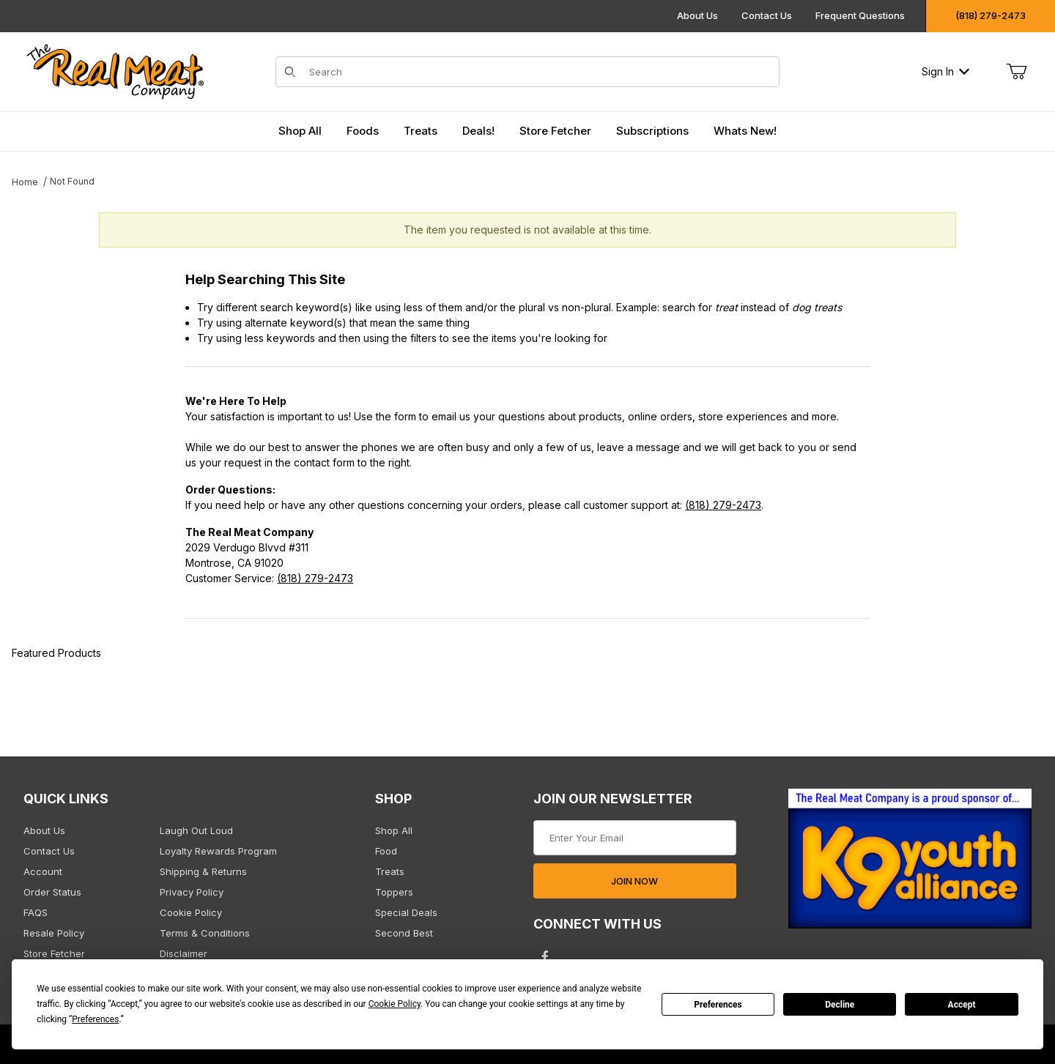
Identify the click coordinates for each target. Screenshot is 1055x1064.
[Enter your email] (634, 837)
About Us (697, 15)
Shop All (393, 830)
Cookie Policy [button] (395, 1004)
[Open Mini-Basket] (1016, 71)
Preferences (718, 1005)
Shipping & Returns (203, 871)
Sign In (945, 71)
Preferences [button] (95, 1019)
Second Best (404, 933)
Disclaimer (183, 953)
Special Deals (406, 912)
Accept (962, 1005)
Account (42, 871)
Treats (389, 871)
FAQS (35, 912)
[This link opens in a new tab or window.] (910, 863)
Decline (839, 1005)
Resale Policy (53, 933)
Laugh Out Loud (196, 830)
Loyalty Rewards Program (218, 851)
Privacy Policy (191, 892)
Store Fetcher (54, 953)
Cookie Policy (191, 912)
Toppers (394, 892)
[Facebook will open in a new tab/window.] (545, 956)
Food (386, 851)
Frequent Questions (860, 15)
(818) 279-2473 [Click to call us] (990, 15)
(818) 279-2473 (723, 505)
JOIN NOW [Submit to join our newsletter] (634, 881)
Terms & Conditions (205, 933)
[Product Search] (539, 71)
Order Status (52, 892)
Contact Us (766, 15)
